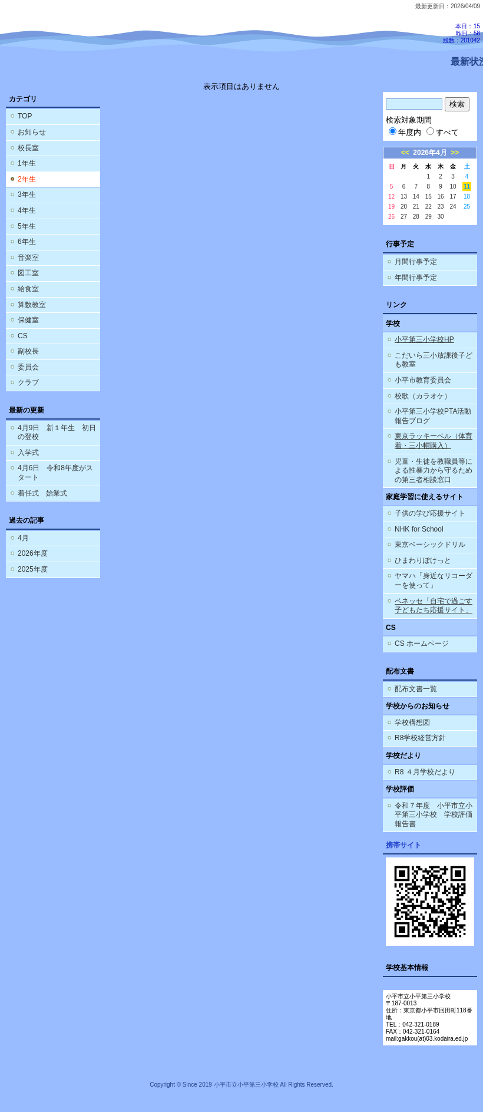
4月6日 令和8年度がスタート (55, 472)
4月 (23, 538)
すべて (442, 132)
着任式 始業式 (42, 493)
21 (416, 206)
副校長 (28, 351)
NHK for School (419, 529)
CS (23, 336)
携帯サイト (403, 845)
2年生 (27, 179)
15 (428, 196)
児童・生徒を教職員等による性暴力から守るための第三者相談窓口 (433, 470)
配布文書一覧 (416, 689)
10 (452, 186)
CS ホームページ (422, 643)
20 (404, 206)
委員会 (28, 367)
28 (416, 216)
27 (404, 216)
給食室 (28, 289)
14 (416, 196)
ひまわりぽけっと (423, 560)
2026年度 (33, 553)
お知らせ (32, 132)
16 (441, 196)
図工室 (28, 273)
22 (428, 206)
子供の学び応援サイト (430, 513)
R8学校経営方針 (420, 738)
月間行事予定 (416, 262)
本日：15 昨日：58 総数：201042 (461, 33)
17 (452, 196)
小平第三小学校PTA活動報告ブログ (433, 416)
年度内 (405, 132)
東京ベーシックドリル (430, 544)
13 (404, 196)
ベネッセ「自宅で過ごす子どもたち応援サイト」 (433, 606)
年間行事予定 (416, 277)
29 (428, 216)
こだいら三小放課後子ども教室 (433, 360)
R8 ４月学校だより (425, 772)
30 (441, 216)
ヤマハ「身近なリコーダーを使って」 (433, 580)
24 (452, 206)
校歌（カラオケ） (423, 396)
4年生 (27, 210)
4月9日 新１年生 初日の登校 (57, 432)
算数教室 (32, 305)
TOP (25, 116)
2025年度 (33, 569)
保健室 (28, 320)
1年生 (27, 163)
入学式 (28, 452)
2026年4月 (429, 153)
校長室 (28, 148)
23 (441, 206)
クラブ (28, 382)
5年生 (27, 226)
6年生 (27, 241)
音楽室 (28, 257)
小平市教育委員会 (423, 380)
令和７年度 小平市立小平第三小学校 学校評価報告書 (433, 814)
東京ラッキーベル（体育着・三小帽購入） (433, 441)
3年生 (27, 194)
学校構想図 (412, 722)
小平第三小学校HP (424, 339)
